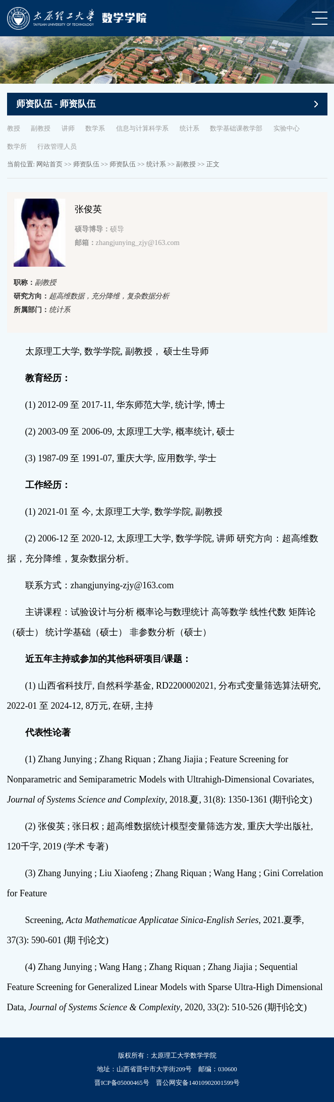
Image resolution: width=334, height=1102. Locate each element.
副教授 (40, 128)
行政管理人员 (57, 146)
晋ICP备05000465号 (121, 1082)
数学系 (95, 128)
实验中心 (286, 128)
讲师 (68, 128)
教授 (13, 128)
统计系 (189, 128)
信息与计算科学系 (142, 128)
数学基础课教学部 (236, 128)
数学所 (17, 146)
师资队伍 (86, 164)
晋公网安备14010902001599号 (198, 1082)
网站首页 (49, 164)
